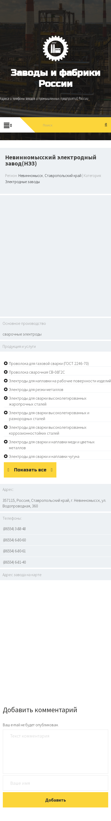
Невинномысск (30, 175)
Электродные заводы (22, 181)
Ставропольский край (63, 175)
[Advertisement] (47, 255)
